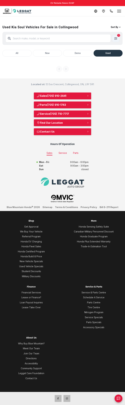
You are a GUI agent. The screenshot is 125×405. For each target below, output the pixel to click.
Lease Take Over (31, 307)
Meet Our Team (31, 348)
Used (108, 53)
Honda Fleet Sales (31, 246)
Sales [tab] (49, 153)
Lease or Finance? (31, 297)
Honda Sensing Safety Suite (94, 226)
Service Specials (94, 317)
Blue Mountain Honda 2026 (23, 207)
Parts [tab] (75, 153)
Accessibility (31, 363)
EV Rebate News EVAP (62, 3)
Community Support (31, 368)
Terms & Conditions (66, 207)
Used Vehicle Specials (31, 266)
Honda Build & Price (31, 256)
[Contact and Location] (103, 11)
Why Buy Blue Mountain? (31, 343)
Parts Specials (93, 322)
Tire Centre (94, 307)
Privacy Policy (89, 207)
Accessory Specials (93, 327)
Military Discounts (31, 276)
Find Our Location (50, 122)
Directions (31, 358)
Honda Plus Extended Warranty (94, 241)
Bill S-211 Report (109, 207)
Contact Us (46, 131)
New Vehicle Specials (31, 261)
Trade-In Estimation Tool (94, 246)
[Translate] (95, 11)
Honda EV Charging (31, 241)
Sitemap (47, 207)
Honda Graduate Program (94, 236)
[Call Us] (111, 11)
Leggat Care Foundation (31, 373)
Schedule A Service (93, 297)
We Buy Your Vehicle (31, 231)
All (17, 53)
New (47, 53)
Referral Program (31, 236)
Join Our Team (31, 353)
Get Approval (31, 226)
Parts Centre (93, 302)
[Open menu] (119, 11)
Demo (78, 53)
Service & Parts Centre (94, 292)
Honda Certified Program (31, 251)
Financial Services (31, 292)
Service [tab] (63, 153)
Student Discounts (31, 271)
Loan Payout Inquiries (31, 302)
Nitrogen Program (93, 312)
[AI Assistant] (118, 398)
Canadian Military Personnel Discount (94, 231)
